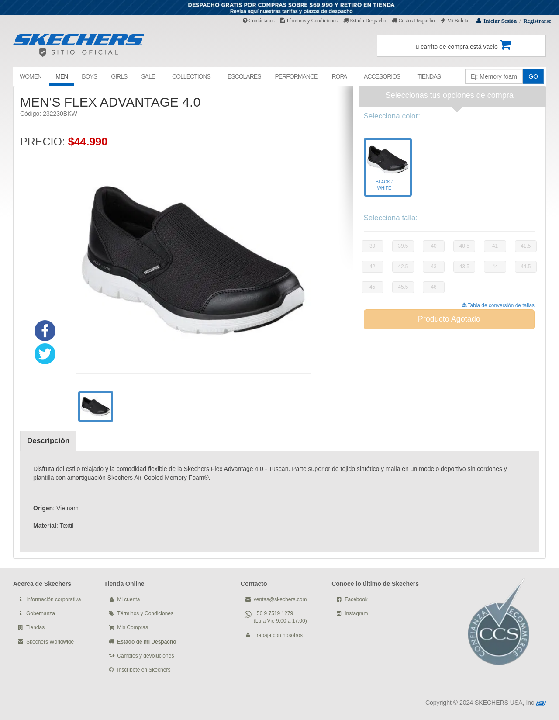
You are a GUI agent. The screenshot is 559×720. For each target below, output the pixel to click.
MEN (61, 76)
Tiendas (35, 627)
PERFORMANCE (296, 76)
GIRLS (119, 76)
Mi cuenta (128, 599)
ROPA (339, 76)
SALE (148, 76)
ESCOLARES (244, 76)
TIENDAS (429, 76)
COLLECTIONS (191, 76)
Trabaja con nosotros (278, 635)
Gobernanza (40, 613)
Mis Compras (132, 627)
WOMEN (30, 76)
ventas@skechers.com (280, 599)
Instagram (356, 613)
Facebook (356, 599)
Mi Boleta (454, 20)
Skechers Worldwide (50, 642)
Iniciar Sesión (500, 20)
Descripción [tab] (48, 440)
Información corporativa (53, 599)
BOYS (89, 76)
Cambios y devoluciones (145, 656)
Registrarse (537, 20)
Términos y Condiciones (309, 20)
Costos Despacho (413, 20)
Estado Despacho (364, 20)
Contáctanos (258, 20)
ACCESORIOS (382, 76)
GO (533, 76)
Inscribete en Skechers (143, 670)
